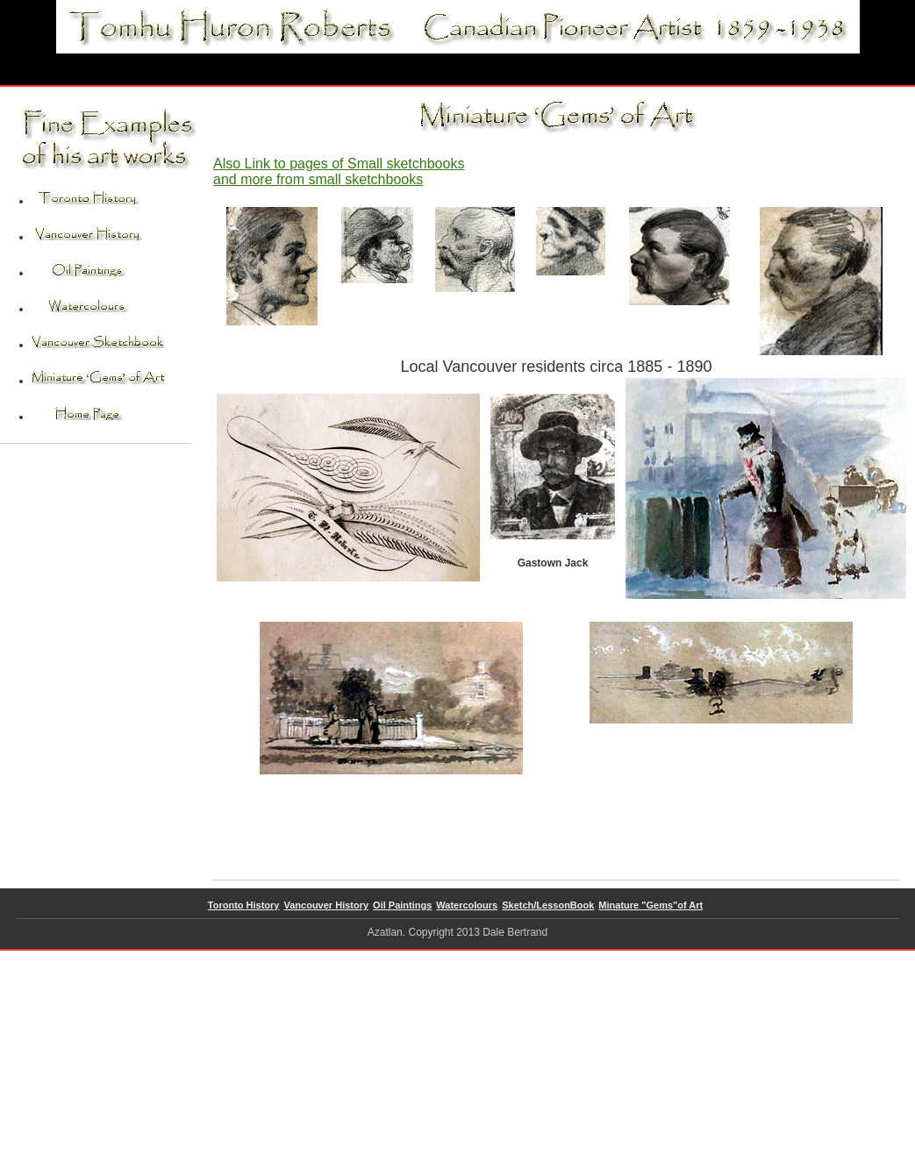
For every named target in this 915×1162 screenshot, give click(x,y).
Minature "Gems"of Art (650, 905)
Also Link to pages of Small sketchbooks (338, 163)
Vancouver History (326, 905)
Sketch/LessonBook (548, 905)
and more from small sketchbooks (318, 179)
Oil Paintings (402, 905)
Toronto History (244, 905)
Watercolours (466, 905)
